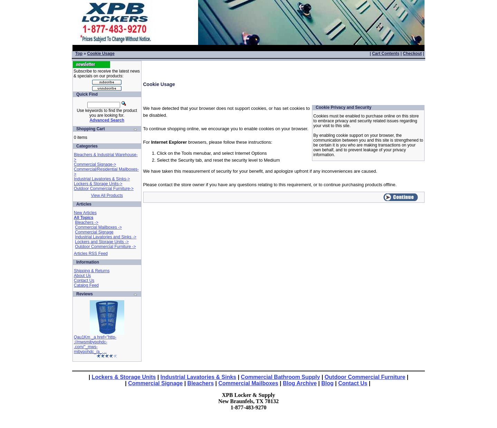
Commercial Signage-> (95, 164)
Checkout (412, 53)
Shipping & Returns (91, 270)
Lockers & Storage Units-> (98, 183)
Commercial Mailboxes (248, 383)
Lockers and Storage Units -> (102, 241)
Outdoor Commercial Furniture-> (104, 188)
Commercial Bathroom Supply (280, 377)
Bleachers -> (86, 222)
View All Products (107, 195)
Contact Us (84, 280)
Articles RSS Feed (91, 253)
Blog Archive (300, 383)
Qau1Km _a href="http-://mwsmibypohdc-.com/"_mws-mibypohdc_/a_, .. (95, 344)
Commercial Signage (94, 232)
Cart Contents (385, 53)
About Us (82, 275)
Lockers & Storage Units (124, 377)
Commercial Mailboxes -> (98, 227)
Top (78, 53)
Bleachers (200, 383)
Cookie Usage (100, 53)
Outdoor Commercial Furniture (365, 377)
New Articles (85, 212)
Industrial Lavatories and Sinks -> (105, 237)
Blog (327, 383)
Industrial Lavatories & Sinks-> (102, 179)
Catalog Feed (86, 285)
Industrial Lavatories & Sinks (198, 377)
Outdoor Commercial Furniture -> (105, 246)
